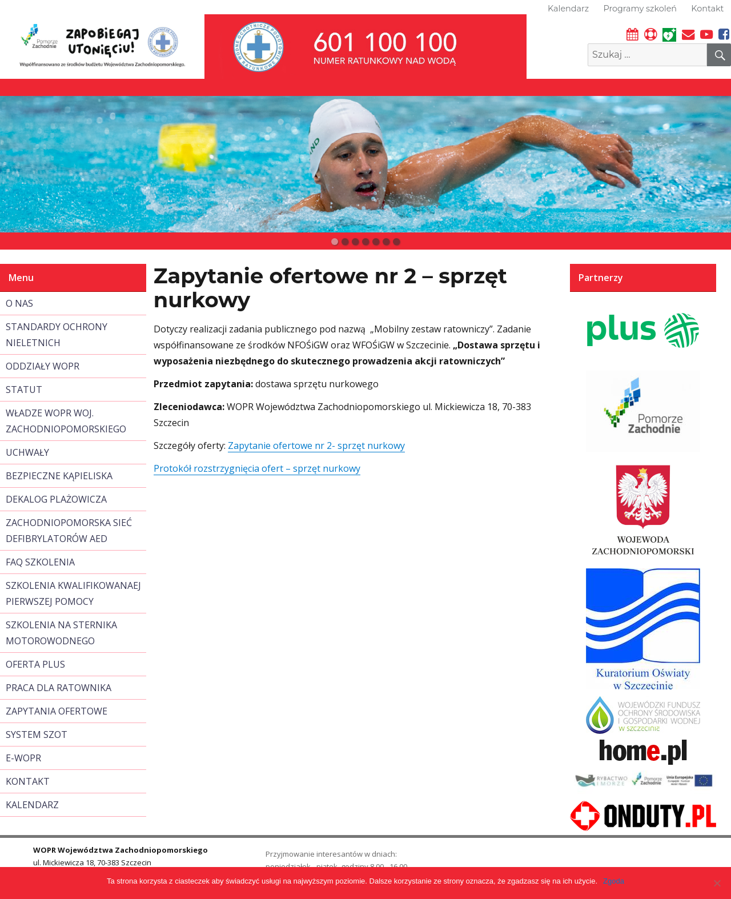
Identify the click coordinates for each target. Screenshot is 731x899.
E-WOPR (23, 758)
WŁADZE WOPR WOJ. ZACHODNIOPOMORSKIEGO (66, 421)
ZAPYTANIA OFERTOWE (56, 711)
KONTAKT (28, 781)
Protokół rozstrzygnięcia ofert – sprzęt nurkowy (257, 468)
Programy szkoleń (640, 8)
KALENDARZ (32, 804)
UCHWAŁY (27, 452)
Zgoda (613, 881)
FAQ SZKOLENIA (40, 562)
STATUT (24, 389)
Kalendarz (568, 8)
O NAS (19, 303)
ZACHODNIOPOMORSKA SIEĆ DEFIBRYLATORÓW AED (69, 530)
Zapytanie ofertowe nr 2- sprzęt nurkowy (316, 445)
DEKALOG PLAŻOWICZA (56, 499)
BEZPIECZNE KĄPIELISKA (59, 475)
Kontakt (707, 8)
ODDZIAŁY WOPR (42, 366)
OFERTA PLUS (35, 664)
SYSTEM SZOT (36, 734)
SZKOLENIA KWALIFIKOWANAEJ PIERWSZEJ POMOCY (73, 593)
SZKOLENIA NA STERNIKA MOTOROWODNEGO (61, 633)
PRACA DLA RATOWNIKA (58, 687)
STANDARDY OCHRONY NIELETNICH (56, 334)
